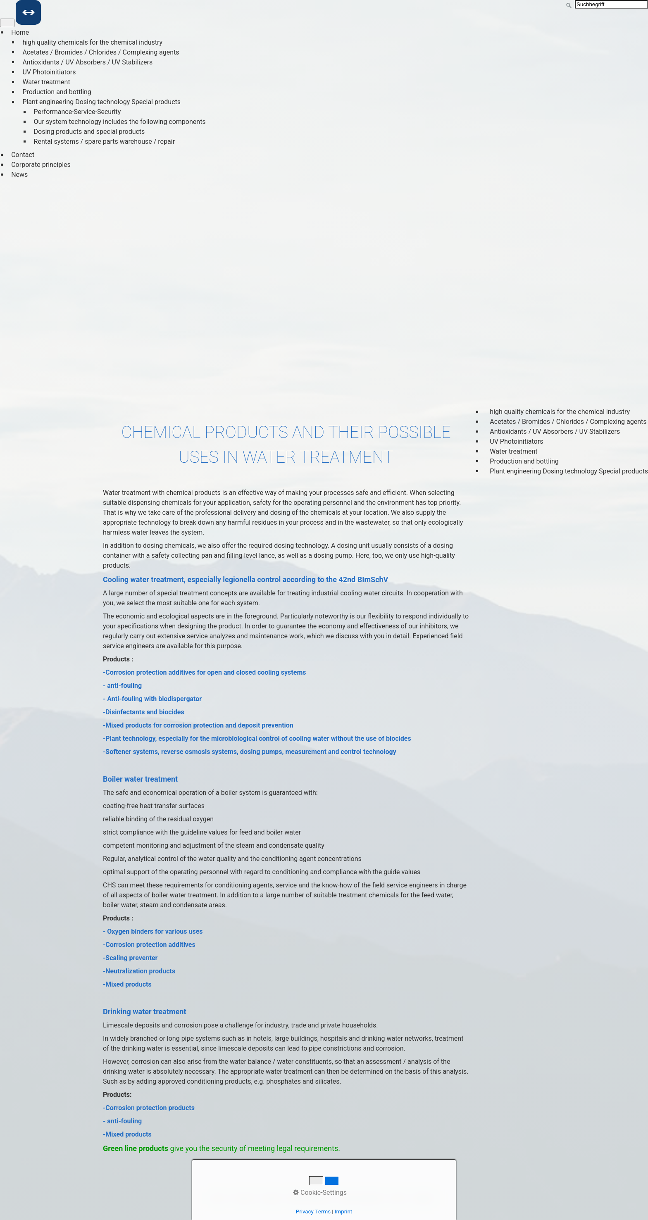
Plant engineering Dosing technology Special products (101, 102)
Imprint (343, 1211)
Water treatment (46, 82)
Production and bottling (56, 92)
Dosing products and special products (89, 132)
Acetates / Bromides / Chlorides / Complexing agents (100, 52)
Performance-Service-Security (77, 112)
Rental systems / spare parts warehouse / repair (104, 141)
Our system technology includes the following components (120, 122)
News (19, 174)
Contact (22, 155)
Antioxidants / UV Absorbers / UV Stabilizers (87, 62)
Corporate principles (41, 165)
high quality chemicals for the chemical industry (92, 42)
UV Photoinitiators (49, 72)
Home (20, 32)
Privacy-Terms (313, 1211)
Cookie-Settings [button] (320, 1192)
